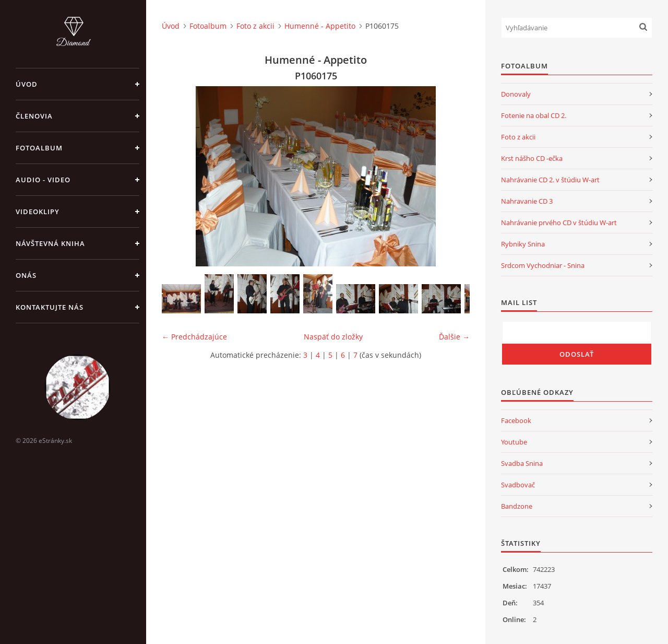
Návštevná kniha (50, 243)
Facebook (516, 420)
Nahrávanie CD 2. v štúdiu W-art (550, 179)
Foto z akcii (255, 26)
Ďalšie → (454, 337)
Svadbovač (518, 484)
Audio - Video (43, 179)
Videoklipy (37, 211)
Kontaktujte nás (50, 307)
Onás (26, 275)
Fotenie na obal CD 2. (533, 115)
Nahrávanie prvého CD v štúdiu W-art (559, 222)
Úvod (27, 84)
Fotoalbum (39, 148)
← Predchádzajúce (194, 337)
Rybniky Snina (523, 244)
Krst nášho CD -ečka (532, 158)
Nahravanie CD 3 (527, 201)
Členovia (34, 116)
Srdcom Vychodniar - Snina (542, 265)
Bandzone (516, 506)
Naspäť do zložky (333, 337)
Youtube (514, 442)
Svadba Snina (522, 463)
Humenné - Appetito (319, 26)
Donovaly (516, 94)
